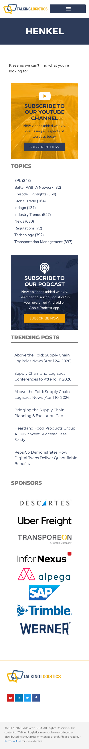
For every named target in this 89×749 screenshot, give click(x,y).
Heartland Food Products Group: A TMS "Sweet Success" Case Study (45, 434)
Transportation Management (38, 241)
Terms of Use (12, 741)
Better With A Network (33, 187)
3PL (17, 180)
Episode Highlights (30, 194)
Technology (24, 234)
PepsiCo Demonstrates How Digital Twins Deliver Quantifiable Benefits (45, 458)
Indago (20, 207)
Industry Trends (27, 214)
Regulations (24, 228)
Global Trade (25, 201)
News (19, 221)
